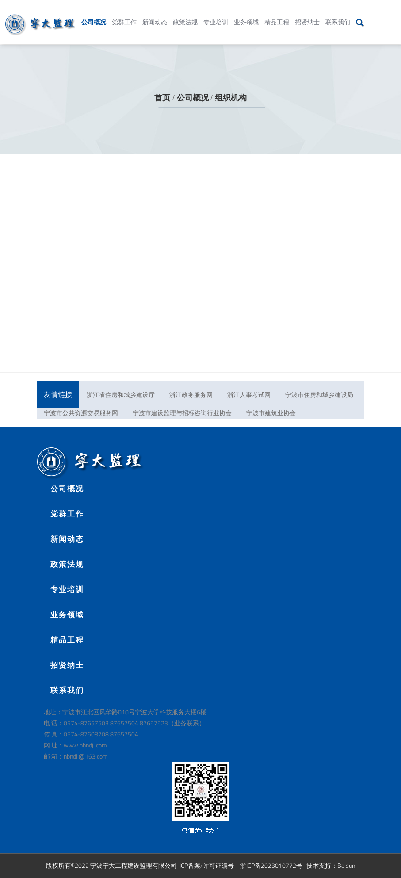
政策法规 (185, 15)
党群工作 (124, 15)
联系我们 (337, 15)
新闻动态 (154, 15)
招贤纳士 (307, 15)
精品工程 (276, 15)
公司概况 (93, 15)
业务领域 (246, 15)
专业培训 (215, 15)
